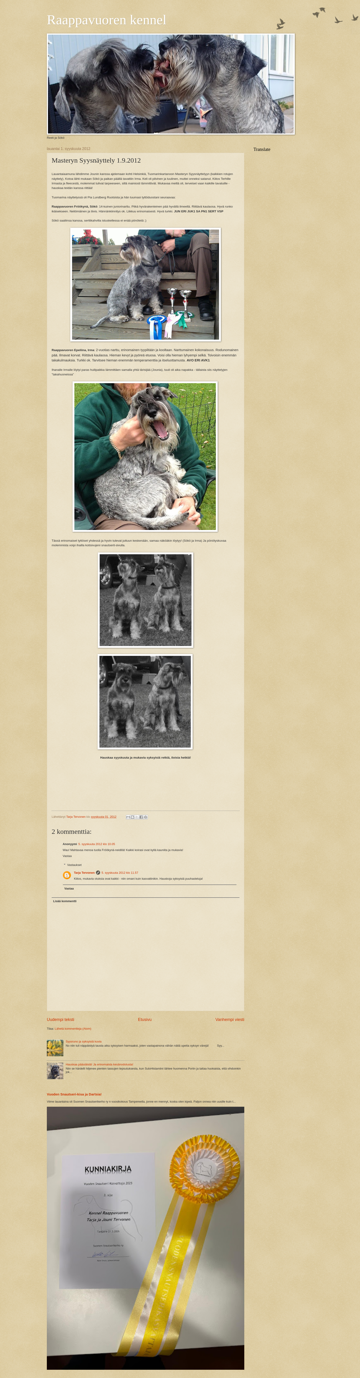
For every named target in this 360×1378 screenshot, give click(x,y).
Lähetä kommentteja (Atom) (73, 1028)
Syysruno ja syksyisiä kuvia (83, 1041)
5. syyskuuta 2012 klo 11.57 (119, 872)
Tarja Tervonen (84, 872)
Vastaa (67, 856)
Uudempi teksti (60, 1019)
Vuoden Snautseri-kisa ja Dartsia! (74, 1094)
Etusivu (145, 1019)
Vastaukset (74, 864)
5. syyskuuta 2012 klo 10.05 (96, 844)
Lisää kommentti (64, 901)
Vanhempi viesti (229, 1019)
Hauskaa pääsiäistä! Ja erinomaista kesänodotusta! (99, 1064)
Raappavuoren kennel (106, 19)
